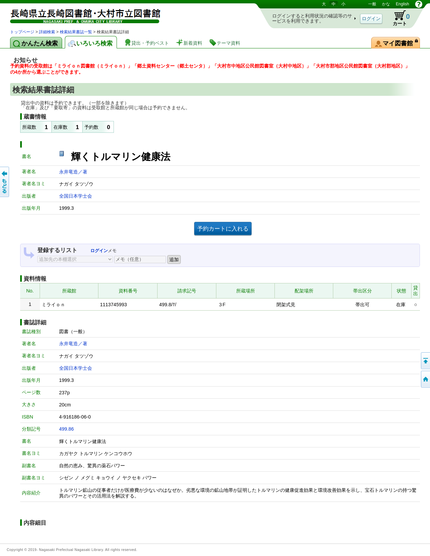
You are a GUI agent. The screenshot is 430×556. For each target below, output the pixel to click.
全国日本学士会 (75, 196)
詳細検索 (47, 32)
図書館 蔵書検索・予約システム (80, 14)
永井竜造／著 (73, 171)
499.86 (66, 429)
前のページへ (5, 182)
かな (386, 4)
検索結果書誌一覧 (76, 32)
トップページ (22, 32)
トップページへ (425, 379)
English (402, 4)
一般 (372, 4)
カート (398, 18)
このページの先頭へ (425, 360)
